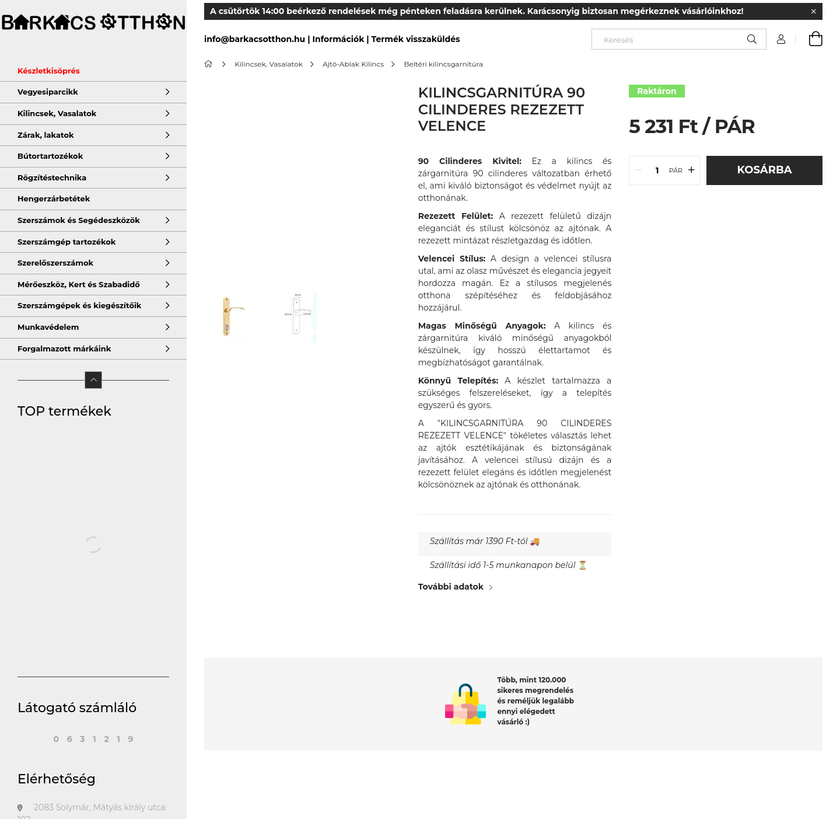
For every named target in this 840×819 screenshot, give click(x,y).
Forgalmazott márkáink (64, 348)
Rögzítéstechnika (52, 177)
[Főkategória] (210, 64)
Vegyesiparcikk (48, 91)
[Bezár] (813, 11)
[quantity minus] (638, 170)
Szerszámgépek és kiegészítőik (79, 305)
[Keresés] (679, 39)
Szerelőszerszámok (55, 262)
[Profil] (781, 39)
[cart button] (809, 39)
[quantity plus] (691, 170)
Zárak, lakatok (46, 135)
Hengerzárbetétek (54, 198)
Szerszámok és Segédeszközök (79, 220)
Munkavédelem (48, 327)
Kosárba (764, 169)
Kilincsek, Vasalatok (57, 113)
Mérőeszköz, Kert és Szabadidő (79, 284)
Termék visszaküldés (416, 39)
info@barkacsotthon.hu (254, 39)
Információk (338, 39)
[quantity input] (657, 170)
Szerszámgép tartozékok (67, 241)
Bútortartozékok (50, 156)
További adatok (451, 586)
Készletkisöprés (49, 70)
